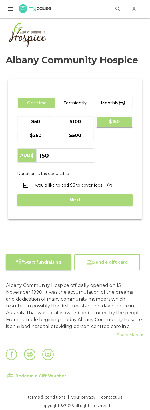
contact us (111, 397)
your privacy (83, 397)
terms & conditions (46, 397)
